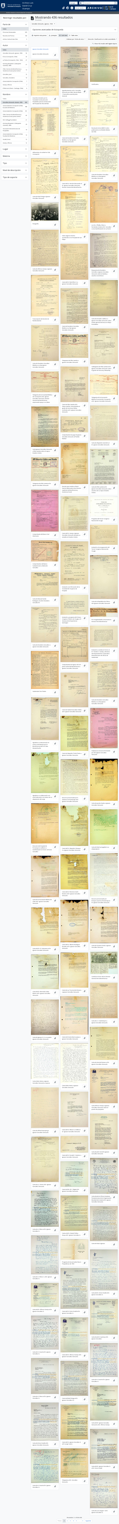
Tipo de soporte (10, 177)
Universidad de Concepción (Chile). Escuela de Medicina (15, 106)
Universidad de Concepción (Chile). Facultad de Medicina (15, 135)
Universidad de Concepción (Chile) (15, 81)
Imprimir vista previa (39, 35)
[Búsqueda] (99, 3)
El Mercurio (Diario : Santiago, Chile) (15, 88)
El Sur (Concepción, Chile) (15, 57)
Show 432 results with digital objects (104, 44)
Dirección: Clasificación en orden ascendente (102, 39)
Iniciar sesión (80, 8)
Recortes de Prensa (15, 36)
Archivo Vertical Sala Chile (15, 39)
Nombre (6, 94)
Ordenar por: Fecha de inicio (75, 39)
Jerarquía (53, 35)
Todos (4, 29)
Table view (73, 35)
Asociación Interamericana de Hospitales (15, 129)
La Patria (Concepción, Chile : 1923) (15, 60)
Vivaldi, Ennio (15, 140)
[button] (63, 8)
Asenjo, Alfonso (15, 85)
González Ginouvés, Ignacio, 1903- (15, 53)
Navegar (73, 3)
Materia (6, 156)
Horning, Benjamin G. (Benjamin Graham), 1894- (15, 64)
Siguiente (88, 1521)
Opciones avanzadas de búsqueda (48, 29)
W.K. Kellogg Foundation (15, 120)
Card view (63, 35)
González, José (15, 74)
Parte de (6, 24)
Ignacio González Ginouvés (41, 49)
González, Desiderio (15, 78)
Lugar (5, 149)
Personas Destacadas (15, 32)
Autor (5, 45)
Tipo (5, 163)
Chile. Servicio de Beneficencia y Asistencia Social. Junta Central (15, 70)
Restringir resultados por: (15, 18)
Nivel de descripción (12, 170)
